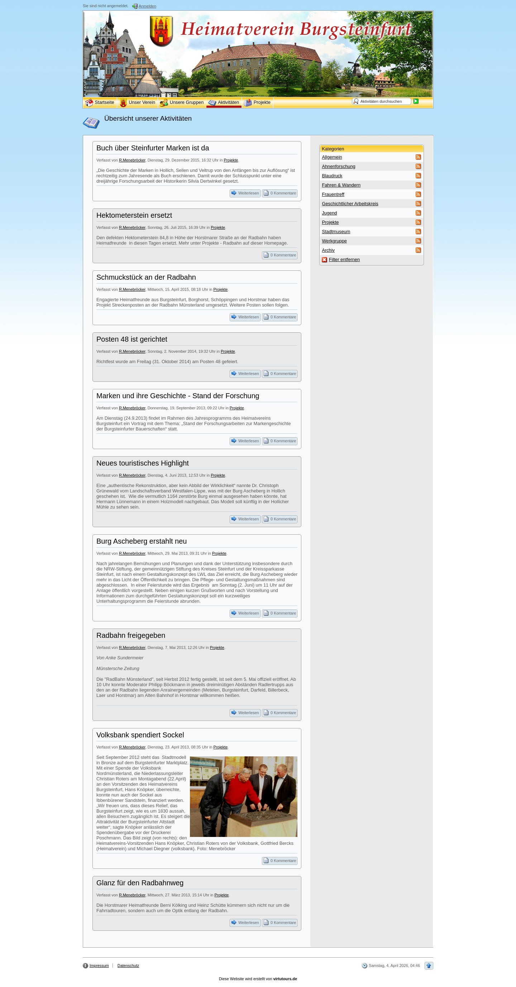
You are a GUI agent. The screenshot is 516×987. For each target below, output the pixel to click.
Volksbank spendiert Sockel (140, 735)
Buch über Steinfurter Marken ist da (152, 148)
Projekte (231, 160)
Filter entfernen (344, 259)
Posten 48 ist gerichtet (131, 339)
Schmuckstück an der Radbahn (146, 277)
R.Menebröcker (132, 160)
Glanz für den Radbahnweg (140, 883)
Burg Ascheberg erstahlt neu (141, 541)
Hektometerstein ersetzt (134, 215)
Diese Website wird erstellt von (258, 979)
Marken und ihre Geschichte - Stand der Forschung (177, 396)
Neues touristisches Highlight (142, 463)
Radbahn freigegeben (130, 635)
